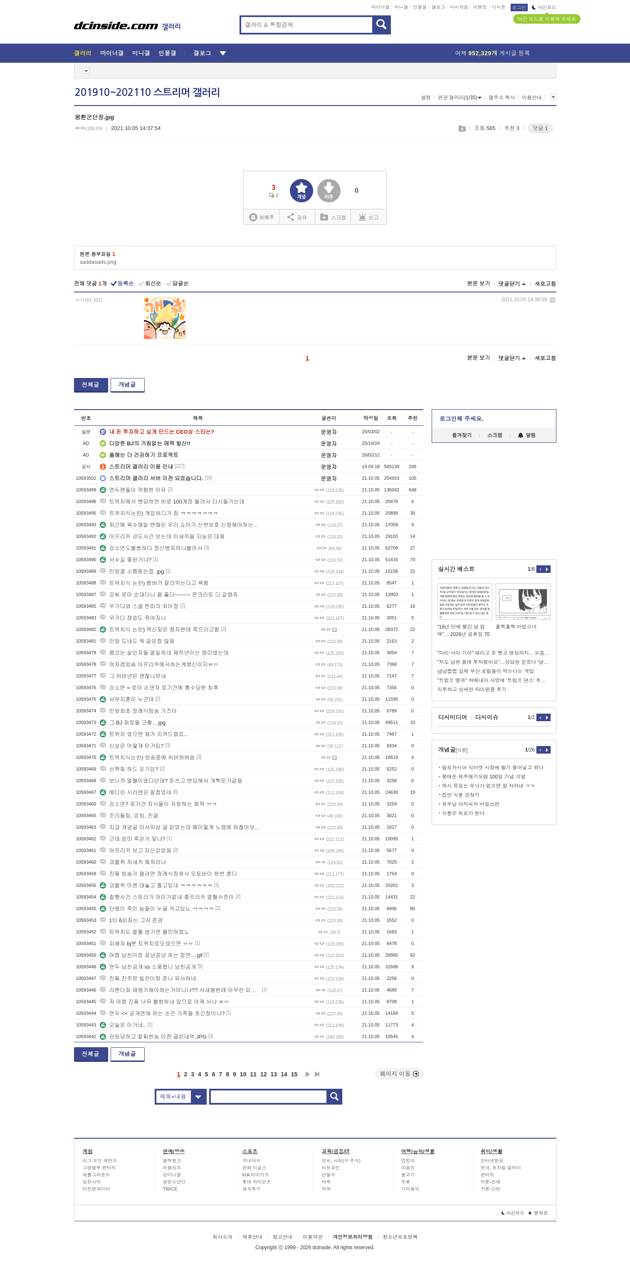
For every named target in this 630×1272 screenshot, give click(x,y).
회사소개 (222, 1237)
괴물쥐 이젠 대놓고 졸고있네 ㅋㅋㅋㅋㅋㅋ (156, 885)
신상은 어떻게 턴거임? (131, 746)
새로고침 (545, 284)
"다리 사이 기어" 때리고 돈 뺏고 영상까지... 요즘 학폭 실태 (494, 653)
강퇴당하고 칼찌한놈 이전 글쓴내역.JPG (153, 1037)
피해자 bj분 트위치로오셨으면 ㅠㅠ (146, 943)
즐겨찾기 (462, 435)
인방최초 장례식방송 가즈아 (138, 711)
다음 (307, 1074)
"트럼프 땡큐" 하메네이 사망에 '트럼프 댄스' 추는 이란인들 (494, 680)
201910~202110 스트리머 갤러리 (147, 93)
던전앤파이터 (96, 1188)
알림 (527, 435)
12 (263, 1074)
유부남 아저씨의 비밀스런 (471, 804)
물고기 (408, 1174)
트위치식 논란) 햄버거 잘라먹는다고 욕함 (154, 583)
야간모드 (544, 7)
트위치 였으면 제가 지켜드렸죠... (144, 734)
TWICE (170, 1188)
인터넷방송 (492, 1160)
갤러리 (83, 53)
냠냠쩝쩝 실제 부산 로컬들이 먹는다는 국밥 (485, 671)
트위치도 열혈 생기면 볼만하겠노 (144, 932)
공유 (297, 217)
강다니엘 (172, 1174)
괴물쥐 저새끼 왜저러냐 (133, 862)
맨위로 (538, 1213)
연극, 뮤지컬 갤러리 (501, 1167)
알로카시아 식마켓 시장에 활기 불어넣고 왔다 (493, 768)
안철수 (329, 1174)
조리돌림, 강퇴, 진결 (129, 816)
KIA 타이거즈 (255, 1174)
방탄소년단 (174, 1181)
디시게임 (459, 7)
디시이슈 (487, 717)
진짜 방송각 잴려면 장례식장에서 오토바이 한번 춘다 (168, 874)
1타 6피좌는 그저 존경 (131, 920)
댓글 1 (540, 128)
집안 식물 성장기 (461, 795)
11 (253, 1074)
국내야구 (251, 1160)
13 (274, 1074)
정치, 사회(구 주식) (341, 1160)
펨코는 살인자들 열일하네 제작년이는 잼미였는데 (164, 653)
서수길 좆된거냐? (125, 560)
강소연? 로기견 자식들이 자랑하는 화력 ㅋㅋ (158, 804)
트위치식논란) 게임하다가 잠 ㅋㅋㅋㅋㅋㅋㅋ (159, 513)
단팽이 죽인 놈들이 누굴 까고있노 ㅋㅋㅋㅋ (157, 909)
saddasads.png (98, 262)
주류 (405, 1181)
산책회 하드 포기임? (129, 769)
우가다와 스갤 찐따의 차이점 (139, 606)
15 (294, 1074)
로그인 (519, 7)
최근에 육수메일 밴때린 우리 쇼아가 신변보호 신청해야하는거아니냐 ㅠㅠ (180, 525)
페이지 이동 (399, 1074)
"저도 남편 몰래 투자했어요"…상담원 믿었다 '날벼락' (494, 662)
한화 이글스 (254, 1167)
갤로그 (438, 7)
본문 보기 (478, 283)
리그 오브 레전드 (100, 1160)
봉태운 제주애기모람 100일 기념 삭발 (484, 777)
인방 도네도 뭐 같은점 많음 (137, 641)
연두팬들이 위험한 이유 (133, 490)
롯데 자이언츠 (256, 1181)
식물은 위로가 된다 (463, 813)
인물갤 (420, 7)
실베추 (261, 217)
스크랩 (462, 128)
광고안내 (282, 1237)
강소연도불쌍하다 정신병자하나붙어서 (151, 548)
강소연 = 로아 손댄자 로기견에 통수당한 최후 (159, 688)
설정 (426, 98)
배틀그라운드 (96, 1174)
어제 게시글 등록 (492, 53)
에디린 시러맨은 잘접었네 (135, 792)
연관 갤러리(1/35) (460, 98)
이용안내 (532, 98)
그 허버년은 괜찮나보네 (133, 676)
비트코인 (331, 1167)
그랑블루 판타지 (99, 1167)
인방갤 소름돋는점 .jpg (132, 571)
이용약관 (313, 1237)
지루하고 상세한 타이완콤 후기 (471, 689)
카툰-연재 (491, 1181)
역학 (326, 1188)
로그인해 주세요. (462, 418)
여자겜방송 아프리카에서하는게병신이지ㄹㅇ (159, 664)
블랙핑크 (172, 1160)
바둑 (326, 1181)
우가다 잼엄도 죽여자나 (133, 618)
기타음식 (410, 1188)
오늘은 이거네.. (123, 1025)
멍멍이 (408, 1160)
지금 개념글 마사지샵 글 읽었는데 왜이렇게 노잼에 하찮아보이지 (180, 827)
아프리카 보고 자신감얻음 (135, 850)
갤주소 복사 (502, 98)
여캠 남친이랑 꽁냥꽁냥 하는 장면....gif (151, 955)
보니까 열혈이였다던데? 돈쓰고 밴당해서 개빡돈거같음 (171, 781)
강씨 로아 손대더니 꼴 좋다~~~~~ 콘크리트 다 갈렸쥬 (169, 595)
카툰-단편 (491, 1188)
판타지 (487, 1174)
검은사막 (92, 1181)
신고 (369, 217)
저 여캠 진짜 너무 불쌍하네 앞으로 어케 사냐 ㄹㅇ (164, 1002)
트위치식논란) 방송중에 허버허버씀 (147, 757)
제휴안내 (252, 1237)
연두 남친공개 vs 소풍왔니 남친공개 (148, 967)
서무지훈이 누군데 (127, 699)
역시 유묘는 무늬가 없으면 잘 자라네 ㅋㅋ (488, 786)
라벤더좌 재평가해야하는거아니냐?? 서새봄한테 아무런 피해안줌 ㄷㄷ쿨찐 (180, 990)
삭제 (552, 300)
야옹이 (408, 1167)
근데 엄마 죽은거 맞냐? (132, 839)
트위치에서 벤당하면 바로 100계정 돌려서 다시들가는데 (172, 501)
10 (243, 1074)
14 (284, 1074)
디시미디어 (452, 717)
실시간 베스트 (456, 569)
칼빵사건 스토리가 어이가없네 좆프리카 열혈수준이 (167, 897)
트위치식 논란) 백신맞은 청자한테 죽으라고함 (160, 629)
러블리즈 (172, 1167)
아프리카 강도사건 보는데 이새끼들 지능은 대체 (162, 536)
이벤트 (480, 7)
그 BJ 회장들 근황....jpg (133, 722)
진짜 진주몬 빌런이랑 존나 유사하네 (148, 978)
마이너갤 (380, 7)
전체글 (90, 384)
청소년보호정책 (400, 1237)
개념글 (127, 384)
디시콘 (499, 7)
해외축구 (251, 1188)
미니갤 (401, 7)
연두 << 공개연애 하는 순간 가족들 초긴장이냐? (162, 1013)
